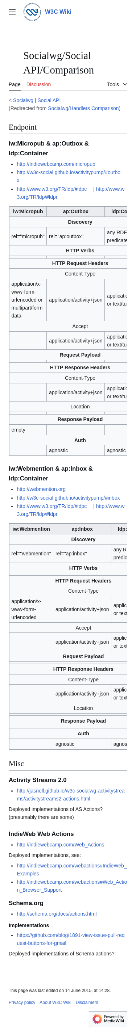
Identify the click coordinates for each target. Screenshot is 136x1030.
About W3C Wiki (55, 1002)
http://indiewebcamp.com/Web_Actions (60, 845)
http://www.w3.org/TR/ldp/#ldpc (52, 189)
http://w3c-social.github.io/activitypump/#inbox (68, 498)
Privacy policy (22, 1002)
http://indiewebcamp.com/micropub (56, 164)
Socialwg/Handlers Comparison (83, 108)
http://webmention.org (41, 489)
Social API (49, 100)
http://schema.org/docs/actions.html (56, 914)
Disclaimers (87, 1002)
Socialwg (23, 100)
